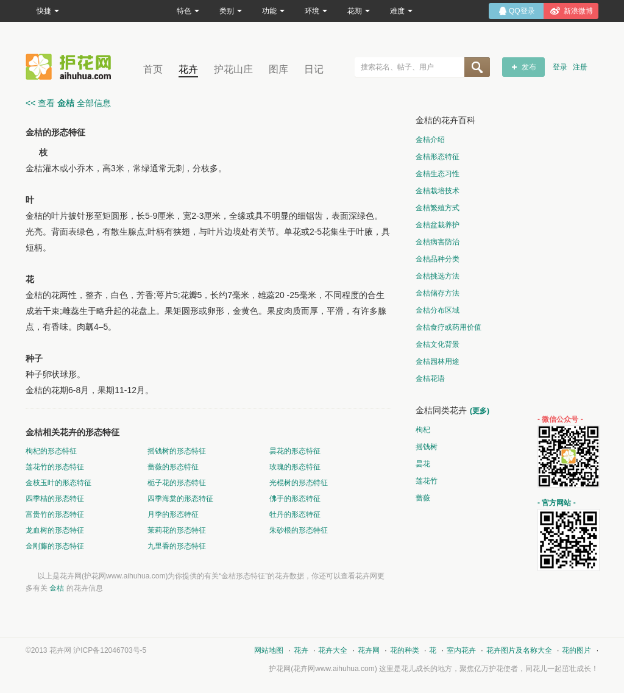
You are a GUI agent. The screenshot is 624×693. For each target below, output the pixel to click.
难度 (401, 11)
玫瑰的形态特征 (295, 467)
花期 (358, 11)
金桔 (56, 588)
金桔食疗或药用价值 (448, 327)
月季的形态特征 (173, 514)
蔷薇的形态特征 (173, 467)
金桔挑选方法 (437, 276)
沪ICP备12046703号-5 (109, 650)
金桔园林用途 (437, 361)
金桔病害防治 (437, 242)
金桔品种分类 (437, 259)
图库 (278, 69)
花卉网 (71, 67)
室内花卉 (461, 650)
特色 (188, 11)
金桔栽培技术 (437, 191)
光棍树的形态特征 (298, 482)
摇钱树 (427, 446)
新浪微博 (578, 11)
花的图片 (576, 650)
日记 (314, 69)
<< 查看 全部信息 (68, 103)
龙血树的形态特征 (55, 530)
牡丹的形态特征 (295, 514)
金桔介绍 (430, 139)
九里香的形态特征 (176, 546)
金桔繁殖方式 (437, 208)
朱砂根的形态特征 (298, 530)
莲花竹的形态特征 (55, 467)
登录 (560, 67)
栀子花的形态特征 (176, 482)
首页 (153, 69)
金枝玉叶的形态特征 (58, 482)
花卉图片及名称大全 (519, 650)
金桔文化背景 (437, 344)
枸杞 (423, 429)
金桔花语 (430, 378)
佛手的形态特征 (295, 498)
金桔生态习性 (437, 173)
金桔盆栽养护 (437, 225)
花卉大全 (332, 650)
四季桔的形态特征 (55, 498)
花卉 (188, 69)
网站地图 (268, 650)
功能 (273, 11)
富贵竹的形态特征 (55, 514)
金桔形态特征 (437, 156)
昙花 (423, 464)
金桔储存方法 (437, 293)
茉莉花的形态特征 (176, 530)
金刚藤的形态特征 (55, 546)
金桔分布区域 (437, 310)
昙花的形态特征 (295, 451)
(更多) (479, 411)
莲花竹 (427, 481)
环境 (316, 11)
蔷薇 (423, 498)
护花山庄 (233, 69)
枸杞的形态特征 (51, 451)
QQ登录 (522, 11)
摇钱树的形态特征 (176, 451)
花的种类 (404, 650)
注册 (580, 67)
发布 (529, 67)
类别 (230, 11)
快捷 (48, 11)
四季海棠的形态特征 (180, 498)
